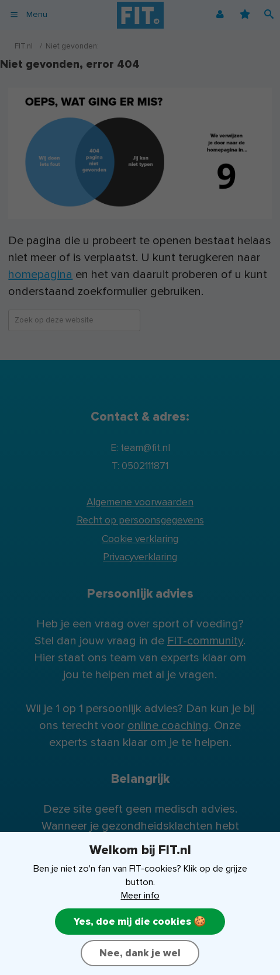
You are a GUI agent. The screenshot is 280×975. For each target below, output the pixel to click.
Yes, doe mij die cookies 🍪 (140, 921)
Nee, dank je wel (140, 953)
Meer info (140, 895)
